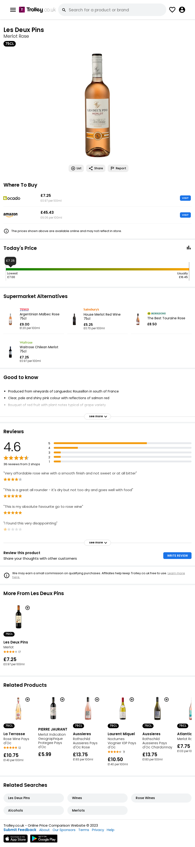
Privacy (98, 829)
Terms (83, 829)
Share (95, 168)
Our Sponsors (64, 829)
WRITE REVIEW (177, 556)
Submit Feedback (19, 829)
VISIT (185, 198)
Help (110, 829)
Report (118, 168)
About (44, 829)
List (76, 168)
